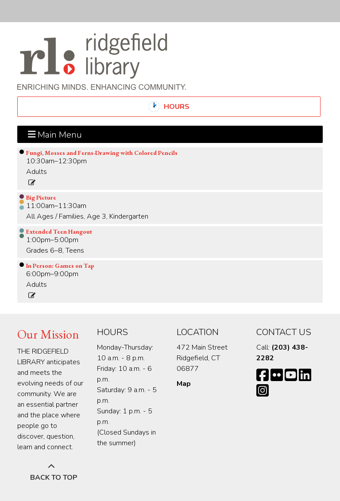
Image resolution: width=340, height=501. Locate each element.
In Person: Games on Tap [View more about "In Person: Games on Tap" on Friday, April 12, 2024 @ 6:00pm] (60, 265)
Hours (184, 106)
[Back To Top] (51, 472)
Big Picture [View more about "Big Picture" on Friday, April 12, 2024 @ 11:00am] (41, 197)
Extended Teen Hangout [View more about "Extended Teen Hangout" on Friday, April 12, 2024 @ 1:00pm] (59, 231)
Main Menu (55, 134)
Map (184, 384)
